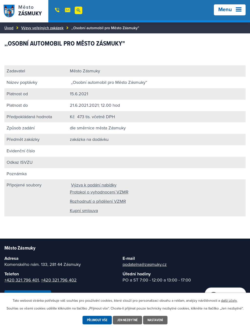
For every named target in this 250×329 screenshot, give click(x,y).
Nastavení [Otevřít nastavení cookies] (155, 320)
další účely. (229, 300)
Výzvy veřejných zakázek (42, 27)
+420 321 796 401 (21, 280)
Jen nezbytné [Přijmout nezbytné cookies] (127, 320)
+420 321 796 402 (59, 280)
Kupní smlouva (84, 210)
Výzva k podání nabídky (93, 185)
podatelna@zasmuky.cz (145, 264)
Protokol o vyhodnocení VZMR (99, 192)
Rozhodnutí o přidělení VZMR (98, 201)
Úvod (8, 27)
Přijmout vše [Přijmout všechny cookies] (97, 320)
